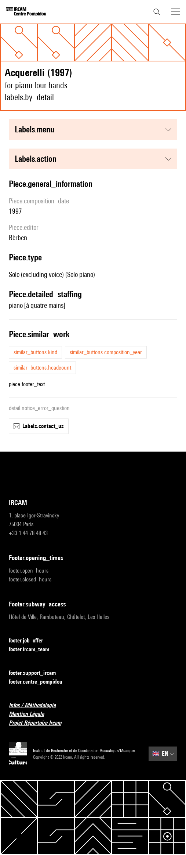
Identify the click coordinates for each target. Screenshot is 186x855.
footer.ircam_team (33, 649)
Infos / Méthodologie (37, 705)
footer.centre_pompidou (40, 682)
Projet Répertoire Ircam (39, 723)
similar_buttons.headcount (42, 367)
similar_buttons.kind (35, 352)
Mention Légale (31, 714)
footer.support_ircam (37, 673)
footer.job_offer (30, 641)
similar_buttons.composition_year (106, 352)
